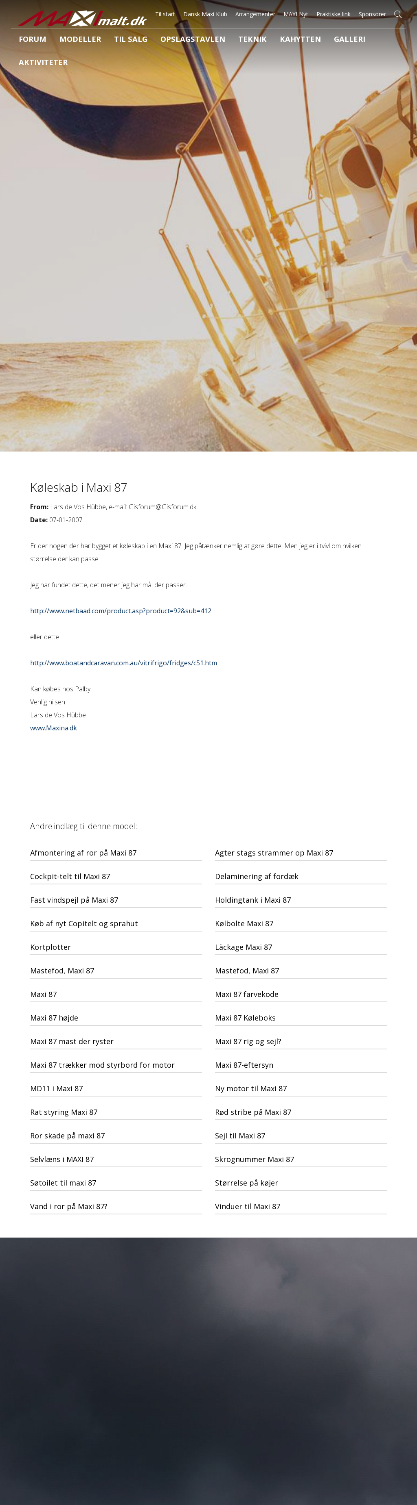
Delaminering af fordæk (256, 876)
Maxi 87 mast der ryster (72, 1041)
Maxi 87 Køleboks (245, 1018)
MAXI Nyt (295, 14)
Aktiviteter (348, 40)
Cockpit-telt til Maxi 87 (70, 876)
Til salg (114, 40)
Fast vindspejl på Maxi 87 (74, 900)
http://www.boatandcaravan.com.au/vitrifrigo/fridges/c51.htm (123, 662)
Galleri (302, 40)
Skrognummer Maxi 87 (254, 1159)
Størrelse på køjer (246, 1183)
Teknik (218, 40)
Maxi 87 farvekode (247, 994)
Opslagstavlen (167, 40)
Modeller (70, 40)
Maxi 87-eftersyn (244, 1065)
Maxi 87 (43, 994)
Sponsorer (372, 14)
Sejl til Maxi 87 (240, 1135)
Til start (165, 14)
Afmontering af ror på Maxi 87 (83, 853)
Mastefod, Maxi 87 (62, 970)
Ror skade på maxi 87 (67, 1135)
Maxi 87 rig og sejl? (248, 1041)
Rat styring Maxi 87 (63, 1112)
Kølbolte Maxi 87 (244, 923)
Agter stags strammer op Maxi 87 (274, 853)
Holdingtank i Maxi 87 (253, 900)
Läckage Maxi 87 (243, 947)
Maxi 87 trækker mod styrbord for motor (102, 1065)
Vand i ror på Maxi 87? (69, 1206)
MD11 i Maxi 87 (56, 1088)
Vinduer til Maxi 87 (247, 1206)
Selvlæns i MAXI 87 (62, 1159)
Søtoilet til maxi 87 (63, 1183)
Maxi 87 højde (54, 1018)
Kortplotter (50, 947)
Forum (29, 40)
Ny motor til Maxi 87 (251, 1088)
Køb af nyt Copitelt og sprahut (84, 923)
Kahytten (260, 40)
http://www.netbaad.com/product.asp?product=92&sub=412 (120, 610)
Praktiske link (333, 14)
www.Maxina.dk (53, 727)
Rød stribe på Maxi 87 (253, 1112)
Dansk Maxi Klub (205, 14)
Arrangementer (255, 14)
